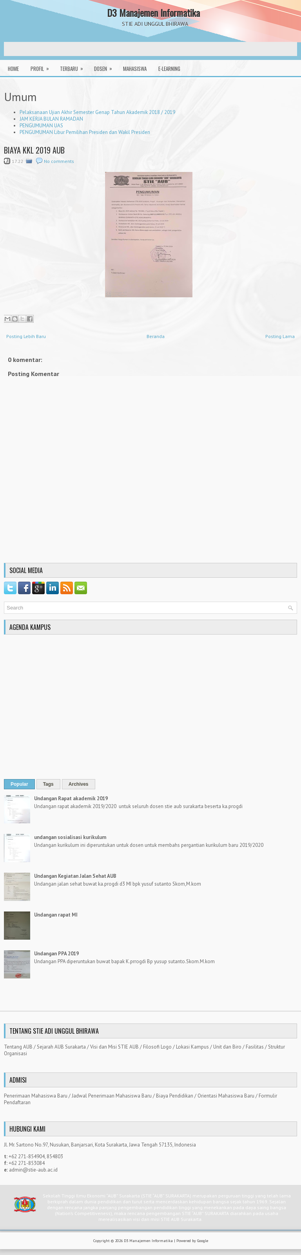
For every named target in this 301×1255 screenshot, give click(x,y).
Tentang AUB (18, 1046)
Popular (19, 784)
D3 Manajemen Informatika (153, 12)
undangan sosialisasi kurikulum (70, 837)
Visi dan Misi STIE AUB (114, 1046)
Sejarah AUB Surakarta (61, 1046)
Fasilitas (255, 1046)
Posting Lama (280, 336)
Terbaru (74, 66)
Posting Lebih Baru (26, 336)
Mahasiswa (135, 68)
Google (202, 1240)
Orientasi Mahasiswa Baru (226, 1095)
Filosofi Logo (157, 1046)
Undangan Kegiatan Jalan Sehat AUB (75, 876)
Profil (42, 66)
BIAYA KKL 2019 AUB (34, 150)
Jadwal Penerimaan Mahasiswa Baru (112, 1095)
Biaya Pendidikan (174, 1095)
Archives (79, 784)
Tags (48, 784)
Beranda (156, 336)
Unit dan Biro (227, 1046)
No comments (59, 161)
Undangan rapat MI (56, 914)
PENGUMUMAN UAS (41, 125)
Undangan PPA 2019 (56, 953)
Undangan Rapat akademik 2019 (71, 798)
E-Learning (169, 68)
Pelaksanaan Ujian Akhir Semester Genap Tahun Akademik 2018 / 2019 (97, 112)
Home (13, 68)
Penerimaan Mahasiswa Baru (35, 1095)
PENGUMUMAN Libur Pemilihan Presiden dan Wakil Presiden (85, 132)
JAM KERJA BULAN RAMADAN (51, 119)
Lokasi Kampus (192, 1046)
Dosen (105, 66)
